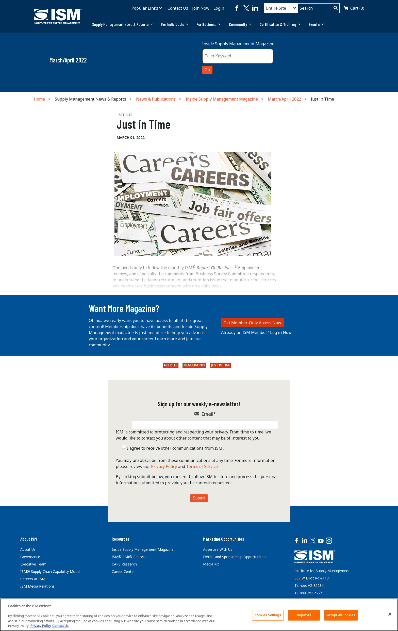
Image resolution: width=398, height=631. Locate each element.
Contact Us (178, 8)
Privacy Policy (164, 466)
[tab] (122, 24)
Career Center (123, 571)
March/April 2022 (284, 99)
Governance (30, 556)
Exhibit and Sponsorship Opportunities (234, 556)
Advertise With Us (217, 549)
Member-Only (194, 365)
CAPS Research (124, 564)
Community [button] (240, 24)
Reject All (304, 615)
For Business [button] (208, 24)
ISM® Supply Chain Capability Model (50, 571)
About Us (28, 549)
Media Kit (211, 564)
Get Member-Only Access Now (252, 323)
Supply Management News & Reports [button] (122, 24)
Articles (170, 365)
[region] (199, 614)
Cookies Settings (268, 615)
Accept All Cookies (341, 615)
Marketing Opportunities (223, 539)
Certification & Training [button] (280, 24)
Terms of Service (202, 466)
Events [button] (316, 24)
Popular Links (144, 8)
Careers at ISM (32, 578)
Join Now (200, 8)
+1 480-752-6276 (308, 592)
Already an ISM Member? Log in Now (256, 332)
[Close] (389, 614)
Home (39, 99)
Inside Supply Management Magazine (238, 43)
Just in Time (220, 365)
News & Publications (156, 99)
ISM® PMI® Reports (129, 556)
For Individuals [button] (175, 24)
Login (218, 8)
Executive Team (33, 564)
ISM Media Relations (37, 586)
